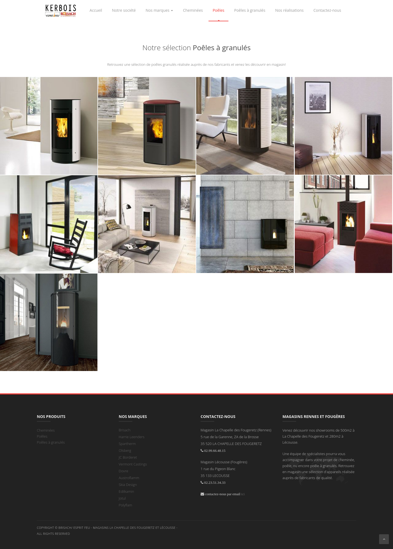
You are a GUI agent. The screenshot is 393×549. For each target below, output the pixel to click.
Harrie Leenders (131, 436)
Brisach (124, 430)
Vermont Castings (133, 464)
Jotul (122, 498)
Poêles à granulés (51, 442)
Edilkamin (126, 491)
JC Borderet (128, 457)
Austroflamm (129, 477)
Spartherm (127, 443)
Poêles (42, 436)
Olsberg (125, 450)
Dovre (123, 470)
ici (243, 494)
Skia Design (128, 484)
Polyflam (125, 505)
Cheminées (46, 430)
